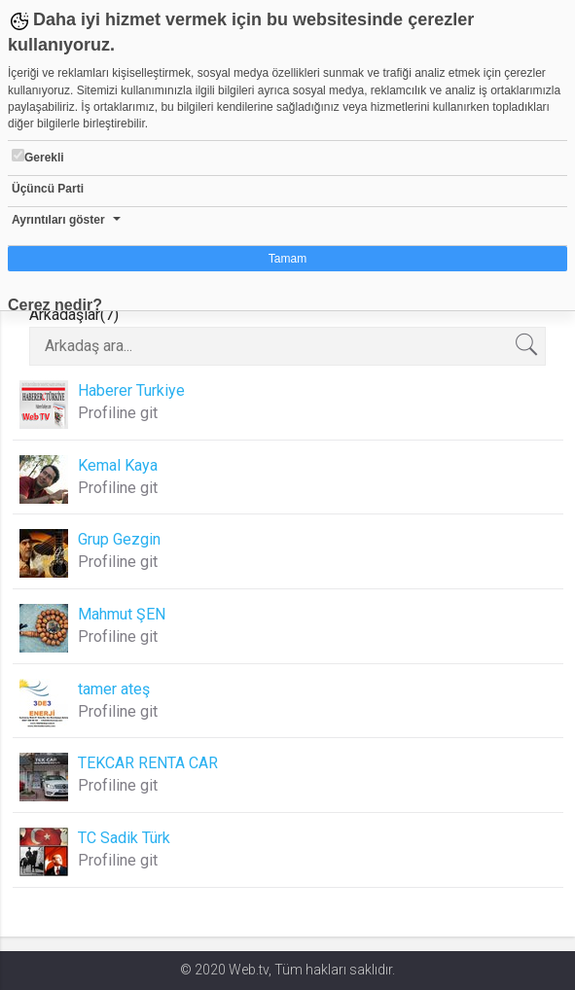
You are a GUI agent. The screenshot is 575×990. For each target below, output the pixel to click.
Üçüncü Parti (48, 188)
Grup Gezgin (119, 539)
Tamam (287, 258)
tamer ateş (114, 689)
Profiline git (118, 413)
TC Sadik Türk (124, 838)
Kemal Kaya (118, 465)
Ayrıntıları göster (58, 220)
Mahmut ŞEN (121, 614)
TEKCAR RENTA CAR (148, 763)
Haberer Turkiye (131, 390)
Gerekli (38, 156)
